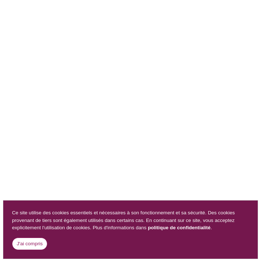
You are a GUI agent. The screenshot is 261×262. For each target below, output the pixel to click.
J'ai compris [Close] (30, 243)
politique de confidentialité (179, 227)
